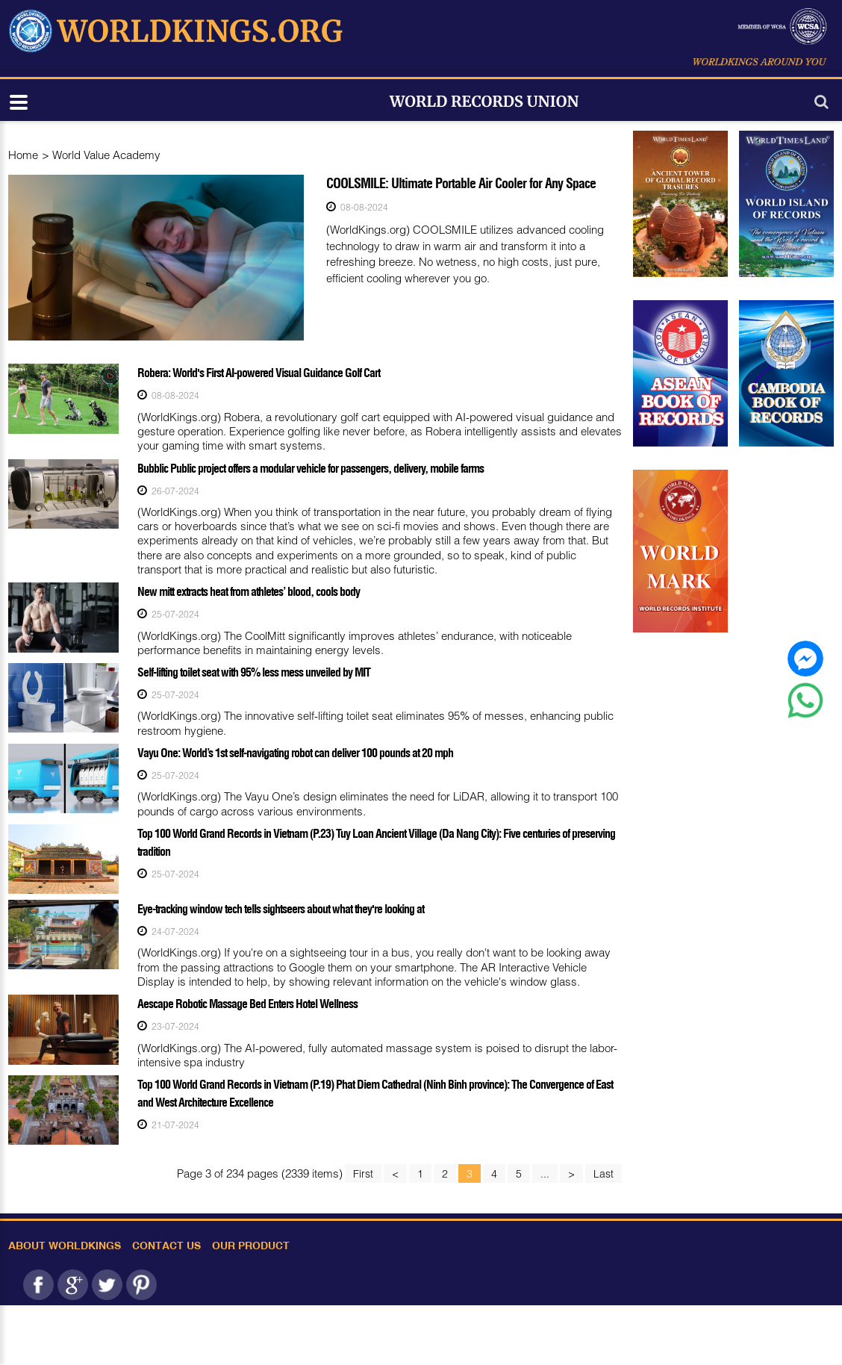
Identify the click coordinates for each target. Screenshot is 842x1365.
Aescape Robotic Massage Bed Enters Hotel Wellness (247, 1003)
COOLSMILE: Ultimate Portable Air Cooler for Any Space (461, 183)
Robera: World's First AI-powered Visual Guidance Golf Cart (258, 372)
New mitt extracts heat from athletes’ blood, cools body (248, 591)
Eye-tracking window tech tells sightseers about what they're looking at (280, 908)
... (544, 1173)
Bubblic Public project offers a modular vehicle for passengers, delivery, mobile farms (310, 468)
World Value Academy (106, 154)
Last (603, 1173)
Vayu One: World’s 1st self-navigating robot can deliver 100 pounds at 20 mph (295, 752)
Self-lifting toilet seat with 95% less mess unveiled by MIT (253, 672)
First (363, 1173)
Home (23, 154)
